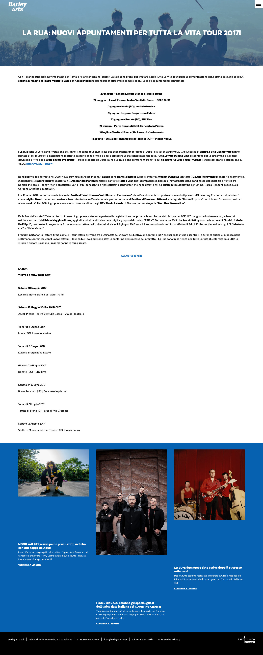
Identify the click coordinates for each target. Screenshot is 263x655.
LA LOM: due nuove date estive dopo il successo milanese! (208, 569)
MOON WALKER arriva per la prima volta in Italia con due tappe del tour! (52, 546)
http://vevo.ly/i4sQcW (39, 164)
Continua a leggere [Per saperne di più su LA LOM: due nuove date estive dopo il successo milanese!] (185, 588)
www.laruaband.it (131, 256)
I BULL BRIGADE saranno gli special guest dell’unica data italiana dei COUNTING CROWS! (128, 605)
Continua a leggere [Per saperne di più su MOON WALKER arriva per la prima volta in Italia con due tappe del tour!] (29, 564)
